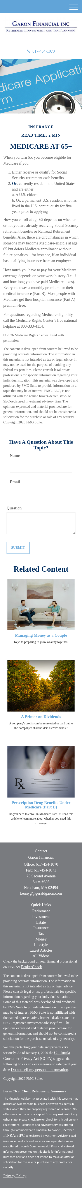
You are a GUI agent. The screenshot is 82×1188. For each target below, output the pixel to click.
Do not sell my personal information (39, 1070)
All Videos (41, 956)
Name (15, 455)
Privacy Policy (14, 1176)
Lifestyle (41, 944)
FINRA (9, 1135)
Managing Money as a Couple (41, 635)
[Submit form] (18, 548)
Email (15, 482)
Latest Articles (41, 950)
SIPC (20, 1135)
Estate (41, 922)
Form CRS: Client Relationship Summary (34, 1091)
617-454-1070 (41, 51)
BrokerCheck (31, 967)
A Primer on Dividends (41, 716)
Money (41, 939)
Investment (41, 917)
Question (14, 508)
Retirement (41, 911)
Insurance (41, 928)
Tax (41, 933)
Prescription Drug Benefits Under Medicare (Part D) (41, 805)
